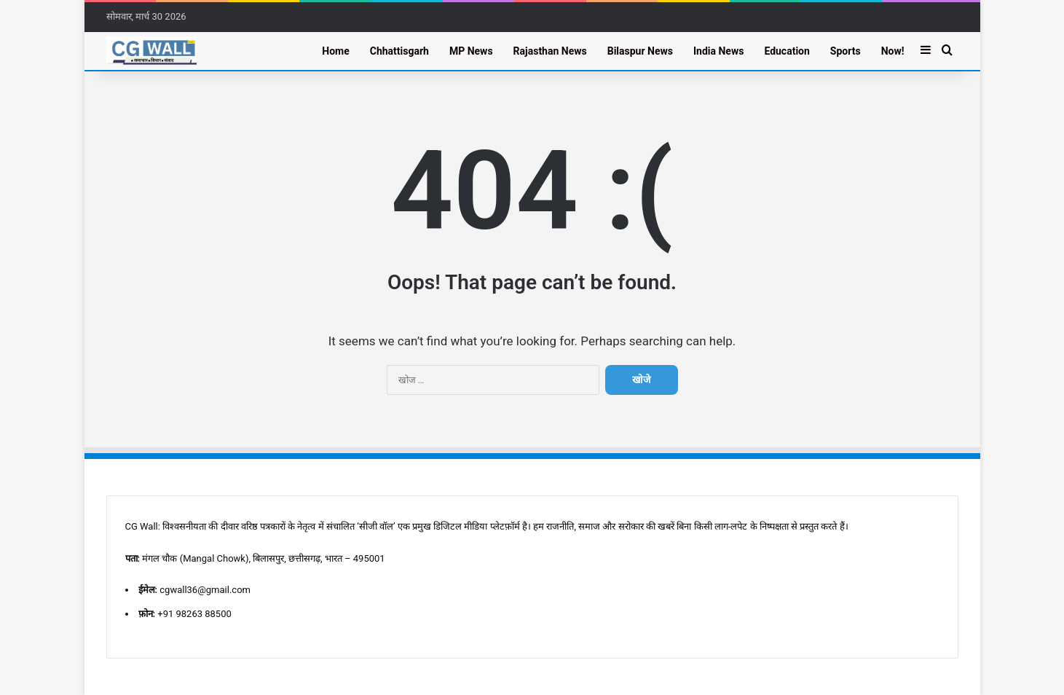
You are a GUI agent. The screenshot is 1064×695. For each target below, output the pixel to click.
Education (786, 51)
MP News (471, 51)
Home (335, 51)
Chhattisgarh (399, 51)
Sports (845, 51)
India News (718, 51)
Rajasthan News (550, 51)
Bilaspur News (640, 51)
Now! (893, 51)
